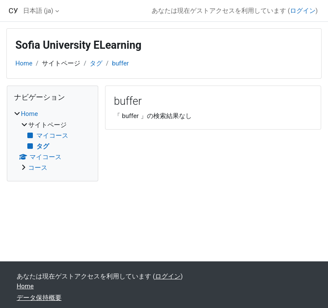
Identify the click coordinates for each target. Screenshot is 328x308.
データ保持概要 (39, 298)
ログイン (303, 11)
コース (37, 168)
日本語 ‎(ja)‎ (38, 11)
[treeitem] (52, 140)
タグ (96, 63)
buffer (120, 63)
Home (23, 63)
